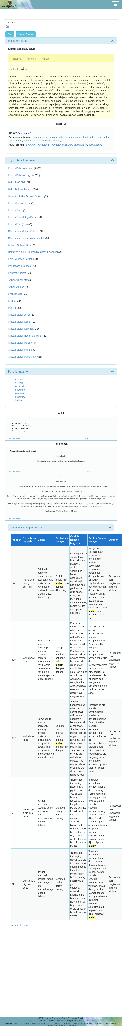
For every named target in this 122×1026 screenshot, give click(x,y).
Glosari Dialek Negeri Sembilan (25, 335)
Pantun (12, 307)
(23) (88, 471)
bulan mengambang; (49, 140)
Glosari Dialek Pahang (20, 349)
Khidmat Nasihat (17, 273)
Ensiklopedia (15, 293)
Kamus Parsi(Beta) (18, 224)
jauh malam (103, 137)
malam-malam (57, 137)
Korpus (19, 379)
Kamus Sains (15, 210)
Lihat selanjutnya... (14, 438)
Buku (11, 300)
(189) (86, 438)
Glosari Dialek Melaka (20, 342)
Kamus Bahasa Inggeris (21, 175)
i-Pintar (19, 400)
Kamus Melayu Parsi (19, 203)
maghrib (36, 137)
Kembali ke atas (19, 925)
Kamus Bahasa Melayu (21, 168)
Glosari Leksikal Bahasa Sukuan (25, 196)
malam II (31, 58)
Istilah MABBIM (16, 182)
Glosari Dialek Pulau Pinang (23, 356)
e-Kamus (20, 390)
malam (45, 58)
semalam (31, 144)
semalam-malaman (62, 144)
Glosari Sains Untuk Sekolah (23, 231)
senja (45, 137)
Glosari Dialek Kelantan (21, 328)
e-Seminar (20, 397)
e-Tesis (19, 383)
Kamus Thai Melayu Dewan (23, 217)
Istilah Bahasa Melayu (20, 189)
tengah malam (74, 137)
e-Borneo (20, 393)
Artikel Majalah (16, 286)
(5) (91, 519)
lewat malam (15, 140)
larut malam (89, 137)
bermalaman (80, 144)
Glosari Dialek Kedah (19, 321)
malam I (16, 58)
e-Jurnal (19, 386)
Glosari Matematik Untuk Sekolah (26, 238)
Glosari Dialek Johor (19, 314)
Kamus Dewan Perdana (21, 259)
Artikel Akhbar (15, 280)
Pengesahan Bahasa (19, 266)
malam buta (29, 140)
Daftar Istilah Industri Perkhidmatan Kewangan (33, 252)
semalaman (43, 144)
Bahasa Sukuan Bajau (20, 245)
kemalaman (95, 144)
